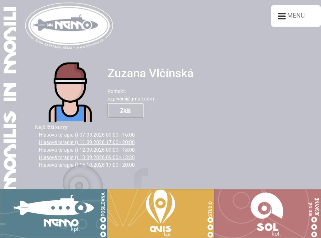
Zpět (125, 110)
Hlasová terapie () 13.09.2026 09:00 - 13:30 (87, 157)
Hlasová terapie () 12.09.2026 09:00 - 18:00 (87, 150)
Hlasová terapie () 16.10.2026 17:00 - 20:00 (87, 165)
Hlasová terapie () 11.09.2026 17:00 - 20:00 (87, 142)
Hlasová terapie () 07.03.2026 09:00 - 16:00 (87, 135)
